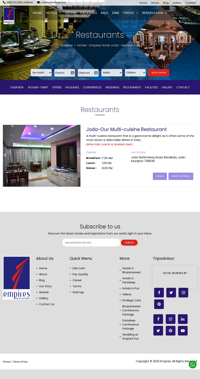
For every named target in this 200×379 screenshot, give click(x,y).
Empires (67, 45)
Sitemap (78, 292)
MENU (160, 176)
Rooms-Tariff (37, 87)
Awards (44, 292)
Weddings (112, 87)
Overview (17, 87)
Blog (166, 3)
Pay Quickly (80, 274)
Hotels (53, 13)
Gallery (177, 3)
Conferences (92, 87)
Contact (190, 3)
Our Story (45, 286)
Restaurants (132, 87)
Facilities (151, 87)
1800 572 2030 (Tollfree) (18, 2)
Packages (88, 13)
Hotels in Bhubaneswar (131, 270)
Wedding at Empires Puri (130, 337)
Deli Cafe (79, 268)
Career (77, 280)
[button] (5, 156)
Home (143, 3)
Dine (115, 13)
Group (155, 3)
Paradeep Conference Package (130, 324)
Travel (130, 13)
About (43, 274)
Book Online (159, 72)
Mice (104, 13)
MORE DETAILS (181, 176)
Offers (71, 13)
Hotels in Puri (130, 288)
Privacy (7, 361)
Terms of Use (20, 361)
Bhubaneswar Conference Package (131, 310)
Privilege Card (131, 300)
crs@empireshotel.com (51, 2)
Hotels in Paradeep (128, 280)
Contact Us (46, 304)
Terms (77, 286)
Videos (126, 294)
